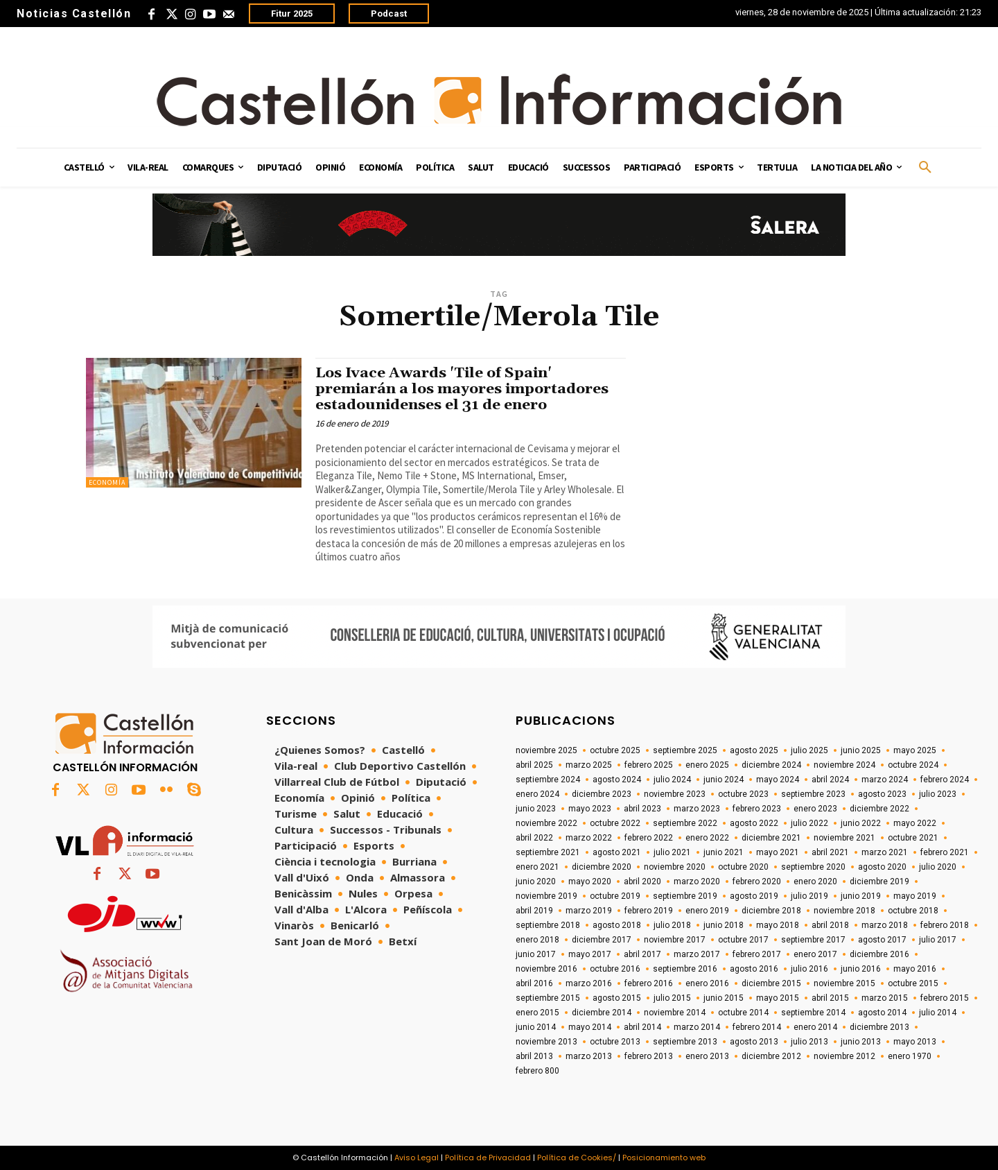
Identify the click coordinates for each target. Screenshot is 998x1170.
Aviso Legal (416, 1157)
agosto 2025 (754, 750)
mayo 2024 (777, 779)
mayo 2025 (914, 750)
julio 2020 (937, 867)
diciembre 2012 (771, 1056)
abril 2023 (642, 809)
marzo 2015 (884, 998)
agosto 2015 (617, 998)
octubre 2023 (743, 794)
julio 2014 (937, 1012)
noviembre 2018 (844, 910)
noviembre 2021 (844, 838)
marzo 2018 (884, 925)
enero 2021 (537, 867)
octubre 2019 (615, 896)
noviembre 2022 (546, 823)
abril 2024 (830, 779)
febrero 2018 (944, 925)
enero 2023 (815, 809)
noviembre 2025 (546, 750)
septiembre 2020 (813, 867)
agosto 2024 (617, 779)
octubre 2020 (743, 867)
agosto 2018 (617, 925)
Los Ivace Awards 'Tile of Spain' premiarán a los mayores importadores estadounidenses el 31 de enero (462, 389)
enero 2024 (537, 794)
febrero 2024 (944, 779)
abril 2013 (534, 1056)
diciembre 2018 (771, 910)
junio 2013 (861, 1042)
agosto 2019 (754, 896)
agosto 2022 (754, 823)
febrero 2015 (944, 998)
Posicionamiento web (664, 1157)
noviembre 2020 (675, 867)
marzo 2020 (697, 881)
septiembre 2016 (685, 969)
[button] (925, 167)
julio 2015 (672, 998)
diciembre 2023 (601, 794)
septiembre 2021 (548, 852)
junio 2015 (723, 998)
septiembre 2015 (548, 998)
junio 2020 (536, 881)
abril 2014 (642, 1027)
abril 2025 (534, 765)
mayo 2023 (589, 809)
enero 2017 (815, 954)
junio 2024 (723, 779)
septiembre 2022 (685, 823)
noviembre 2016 (546, 969)
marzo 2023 (697, 809)
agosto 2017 (882, 940)
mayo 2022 (914, 823)
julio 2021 (672, 852)
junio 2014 (536, 1027)
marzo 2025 (589, 765)
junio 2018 (723, 925)
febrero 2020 (757, 881)
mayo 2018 (777, 925)
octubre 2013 (615, 1042)
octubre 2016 (615, 969)
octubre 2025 (615, 750)
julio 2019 (809, 896)
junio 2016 (861, 969)
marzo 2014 (697, 1027)
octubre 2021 (913, 838)
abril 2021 (830, 852)
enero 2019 (707, 910)
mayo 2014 (589, 1027)
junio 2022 (861, 823)
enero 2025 (707, 765)
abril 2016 (534, 983)
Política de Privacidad (488, 1157)
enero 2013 (707, 1056)
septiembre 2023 (813, 794)
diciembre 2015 (771, 983)
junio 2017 (536, 954)
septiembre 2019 (685, 896)
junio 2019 (861, 896)
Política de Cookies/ (576, 1157)
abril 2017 (642, 954)
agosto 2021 (617, 852)
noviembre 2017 (675, 940)
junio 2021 (723, 852)
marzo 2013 (589, 1056)
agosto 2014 (882, 1012)
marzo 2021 (884, 852)
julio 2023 (937, 794)
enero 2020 (815, 881)
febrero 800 (537, 1071)
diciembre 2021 (771, 838)
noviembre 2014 (675, 1012)
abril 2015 (830, 998)
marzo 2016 (589, 983)
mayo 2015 (777, 998)
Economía (107, 482)
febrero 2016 (648, 983)
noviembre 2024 (844, 765)
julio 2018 (672, 925)
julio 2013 (809, 1042)
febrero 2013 (648, 1056)
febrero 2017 (757, 954)
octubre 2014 (743, 1012)
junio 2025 (861, 750)
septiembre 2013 (685, 1042)
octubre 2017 (743, 940)
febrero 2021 (944, 852)
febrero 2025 (648, 765)
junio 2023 (536, 809)
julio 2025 (809, 750)
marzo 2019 (589, 910)
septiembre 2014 (813, 1012)
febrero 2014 (757, 1027)
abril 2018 (830, 925)
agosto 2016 (754, 969)
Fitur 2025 (292, 13)
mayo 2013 (914, 1042)
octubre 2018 (913, 910)
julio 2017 (937, 940)
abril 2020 (642, 881)
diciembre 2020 (601, 867)
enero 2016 (707, 983)
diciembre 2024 (771, 765)
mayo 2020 (589, 881)
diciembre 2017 (601, 940)
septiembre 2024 (548, 779)
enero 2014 (815, 1027)
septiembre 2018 (548, 925)
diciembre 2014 (601, 1012)
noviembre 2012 (844, 1056)
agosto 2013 (754, 1042)
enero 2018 (537, 940)
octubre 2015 (913, 983)
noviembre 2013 (546, 1042)
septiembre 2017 (813, 940)
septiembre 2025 (685, 750)
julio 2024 (672, 779)
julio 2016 (809, 969)
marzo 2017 (697, 954)
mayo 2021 (777, 852)
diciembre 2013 (879, 1027)
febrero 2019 (648, 910)
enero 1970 (909, 1056)
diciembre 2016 (879, 954)
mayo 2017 (589, 954)
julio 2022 (809, 823)
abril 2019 (534, 910)
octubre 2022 (615, 823)
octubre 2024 (913, 765)
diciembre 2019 (879, 881)
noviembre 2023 (675, 794)
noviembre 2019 (546, 896)
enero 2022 (707, 838)
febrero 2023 (757, 809)
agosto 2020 (882, 867)
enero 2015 (537, 1012)
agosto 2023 (882, 794)
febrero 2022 (648, 838)
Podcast (389, 13)
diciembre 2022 (879, 809)
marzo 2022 (589, 838)
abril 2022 (534, 838)
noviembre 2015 (844, 983)
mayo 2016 (914, 969)
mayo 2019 (914, 896)
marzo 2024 (884, 779)
